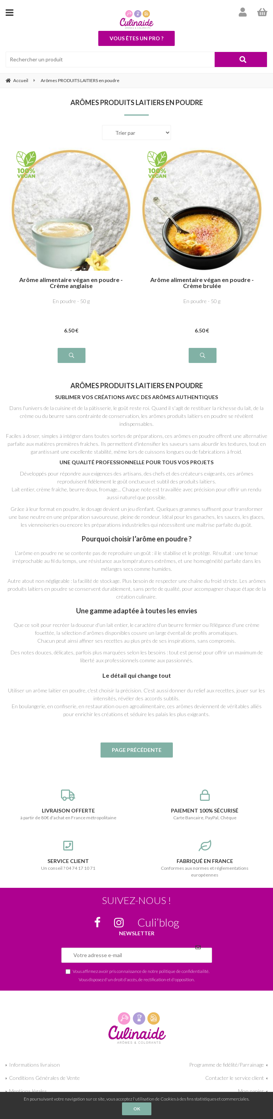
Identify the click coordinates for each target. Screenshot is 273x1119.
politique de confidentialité (184, 971)
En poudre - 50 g (71, 301)
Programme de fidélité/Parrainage (226, 1064)
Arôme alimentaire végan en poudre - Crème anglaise (71, 283)
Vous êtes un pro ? (136, 38)
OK (136, 1108)
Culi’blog (158, 922)
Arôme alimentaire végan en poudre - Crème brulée (202, 283)
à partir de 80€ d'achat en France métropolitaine (68, 805)
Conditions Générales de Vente (44, 1078)
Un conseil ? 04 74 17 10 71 (68, 855)
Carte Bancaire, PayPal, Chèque (205, 805)
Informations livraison (34, 1064)
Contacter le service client (234, 1078)
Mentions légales (28, 1091)
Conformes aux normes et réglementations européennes (205, 859)
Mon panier (251, 1091)
